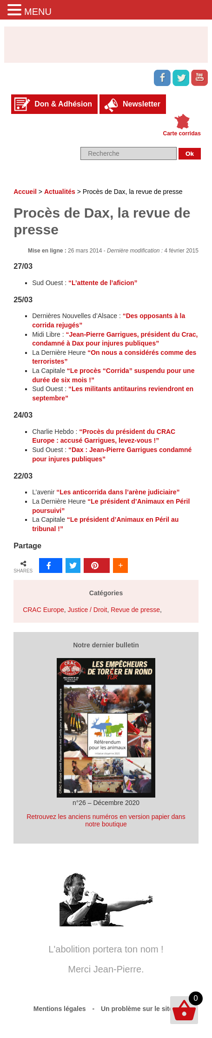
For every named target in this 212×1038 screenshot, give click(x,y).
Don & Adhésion (63, 104)
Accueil (25, 191)
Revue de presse (135, 609)
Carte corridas (182, 133)
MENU (38, 12)
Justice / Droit (87, 609)
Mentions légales (59, 1008)
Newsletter (141, 104)
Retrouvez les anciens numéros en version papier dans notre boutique (106, 820)
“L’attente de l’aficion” (103, 282)
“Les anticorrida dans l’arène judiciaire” (117, 492)
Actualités (59, 191)
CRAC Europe (43, 609)
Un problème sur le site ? (140, 1008)
